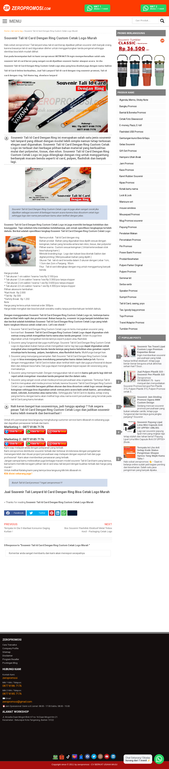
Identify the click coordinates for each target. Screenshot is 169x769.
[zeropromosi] (28, 8)
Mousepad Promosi (129, 214)
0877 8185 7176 (12, 693)
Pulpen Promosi (127, 271)
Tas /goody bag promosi (132, 310)
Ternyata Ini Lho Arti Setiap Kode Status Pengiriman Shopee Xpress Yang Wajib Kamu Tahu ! (151, 453)
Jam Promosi (126, 163)
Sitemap (6, 652)
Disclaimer (7, 655)
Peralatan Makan (128, 233)
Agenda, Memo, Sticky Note (133, 100)
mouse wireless (127, 208)
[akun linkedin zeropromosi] (113, 756)
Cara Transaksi (9, 645)
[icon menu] (4, 20)
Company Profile (10, 648)
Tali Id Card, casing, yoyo (132, 303)
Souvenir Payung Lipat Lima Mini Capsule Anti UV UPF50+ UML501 (150, 425)
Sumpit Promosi (127, 297)
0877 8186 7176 (12, 685)
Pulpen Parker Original (131, 265)
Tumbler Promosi (128, 329)
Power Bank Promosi (130, 252)
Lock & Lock (125, 195)
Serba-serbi (125, 284)
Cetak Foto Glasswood (131, 119)
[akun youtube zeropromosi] (106, 756)
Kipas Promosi (126, 182)
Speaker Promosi (128, 290)
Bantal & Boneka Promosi (132, 112)
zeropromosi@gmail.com (17, 701)
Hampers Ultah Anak (130, 157)
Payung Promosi (128, 227)
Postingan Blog (9, 662)
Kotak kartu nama (128, 189)
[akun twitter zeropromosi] (94, 756)
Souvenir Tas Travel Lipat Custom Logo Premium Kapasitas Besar (151, 349)
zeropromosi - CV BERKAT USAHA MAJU (97, 764)
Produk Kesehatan (129, 259)
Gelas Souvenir (127, 144)
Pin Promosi (125, 246)
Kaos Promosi (126, 170)
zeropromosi (9, 677)
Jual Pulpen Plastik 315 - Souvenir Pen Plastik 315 (151, 373)
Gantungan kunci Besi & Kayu (134, 138)
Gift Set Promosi (128, 151)
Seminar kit (125, 278)
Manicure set (126, 201)
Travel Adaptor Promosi (131, 322)
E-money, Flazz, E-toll (130, 125)
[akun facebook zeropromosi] (87, 756)
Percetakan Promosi (130, 240)
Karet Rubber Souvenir (131, 176)
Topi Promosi (126, 316)
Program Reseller (10, 659)
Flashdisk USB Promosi (131, 131)
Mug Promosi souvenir (131, 220)
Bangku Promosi (128, 106)
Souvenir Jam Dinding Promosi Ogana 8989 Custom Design (149, 400)
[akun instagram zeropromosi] (100, 756)
